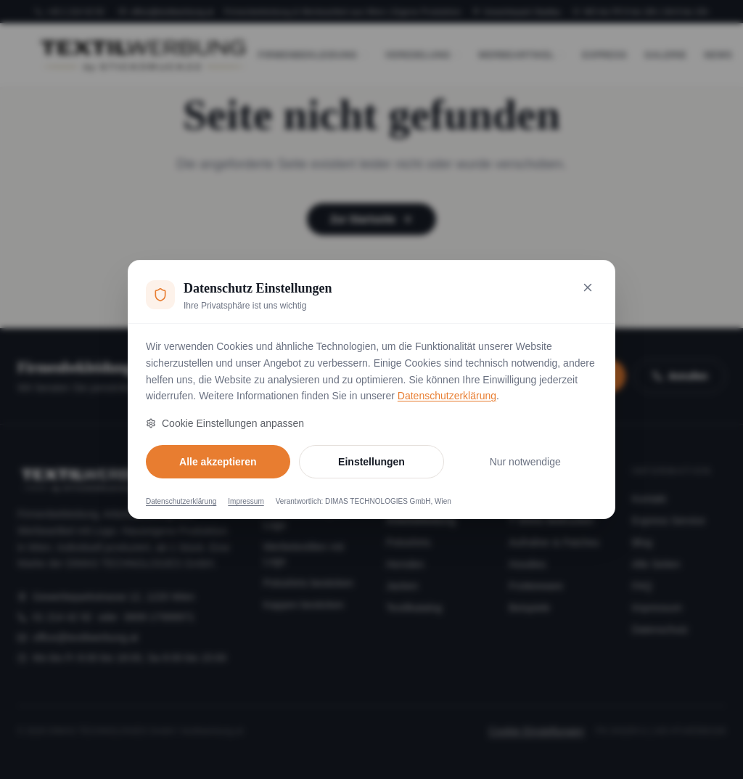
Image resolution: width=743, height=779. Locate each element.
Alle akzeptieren (218, 462)
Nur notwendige (525, 462)
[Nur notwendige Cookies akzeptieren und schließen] (587, 287)
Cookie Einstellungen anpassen (225, 423)
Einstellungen (371, 462)
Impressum (245, 501)
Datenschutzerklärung (447, 395)
